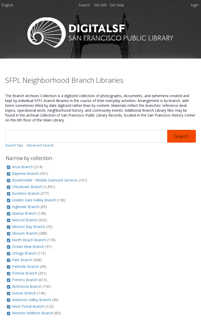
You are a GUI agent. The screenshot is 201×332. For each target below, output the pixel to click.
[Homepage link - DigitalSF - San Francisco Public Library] (100, 46)
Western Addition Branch (32, 313)
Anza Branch (22, 166)
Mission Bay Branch (28, 226)
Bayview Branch (25, 173)
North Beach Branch (29, 239)
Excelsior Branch (25, 193)
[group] (8, 167)
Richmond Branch (26, 286)
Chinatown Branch (27, 186)
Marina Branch (24, 213)
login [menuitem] (194, 5)
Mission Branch (25, 233)
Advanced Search (40, 145)
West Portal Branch (28, 306)
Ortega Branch (24, 253)
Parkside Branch (25, 266)
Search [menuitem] (84, 5)
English (7, 5)
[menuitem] (7, 6)
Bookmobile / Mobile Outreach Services (45, 180)
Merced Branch (24, 219)
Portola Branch (24, 273)
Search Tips (14, 145)
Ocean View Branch (28, 246)
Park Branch (22, 259)
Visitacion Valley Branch (31, 299)
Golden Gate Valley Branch (34, 200)
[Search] (86, 136)
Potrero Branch (25, 279)
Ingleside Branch (25, 206)
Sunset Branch (24, 293)
